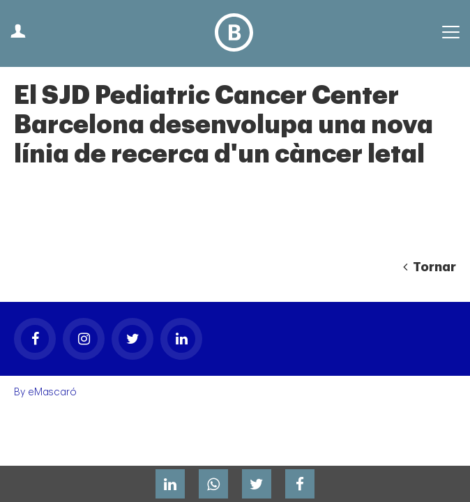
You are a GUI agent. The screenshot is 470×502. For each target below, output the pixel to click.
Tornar (429, 267)
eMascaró (52, 392)
